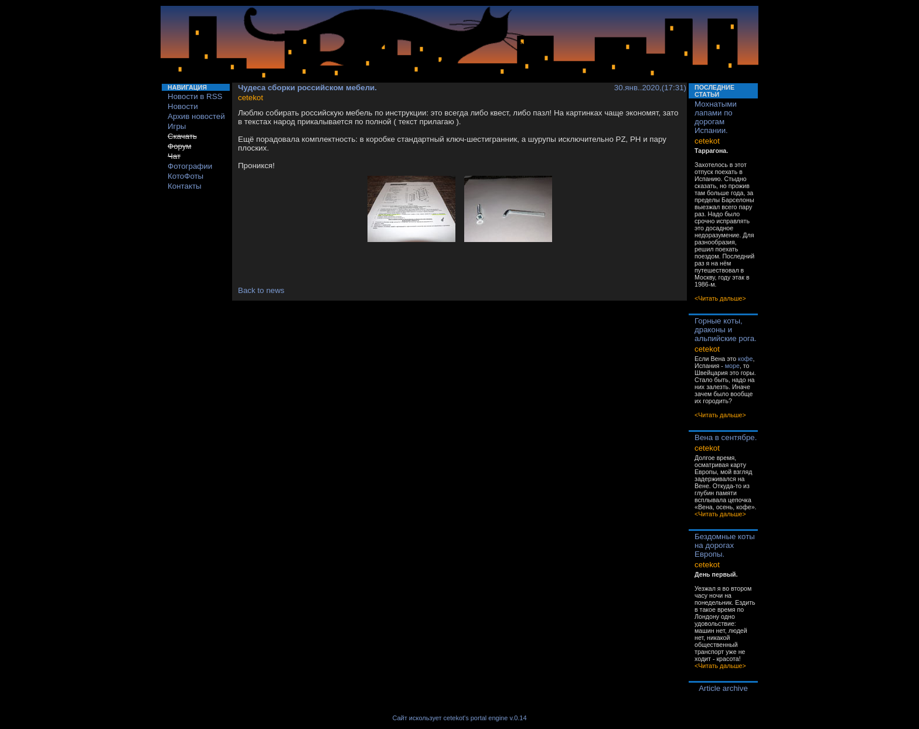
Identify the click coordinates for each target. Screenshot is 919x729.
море (732, 365)
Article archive (723, 688)
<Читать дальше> (720, 298)
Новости (183, 106)
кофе (745, 358)
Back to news (261, 290)
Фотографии (190, 166)
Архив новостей (196, 116)
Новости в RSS (195, 96)
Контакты (185, 186)
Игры (177, 126)
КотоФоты (185, 176)
